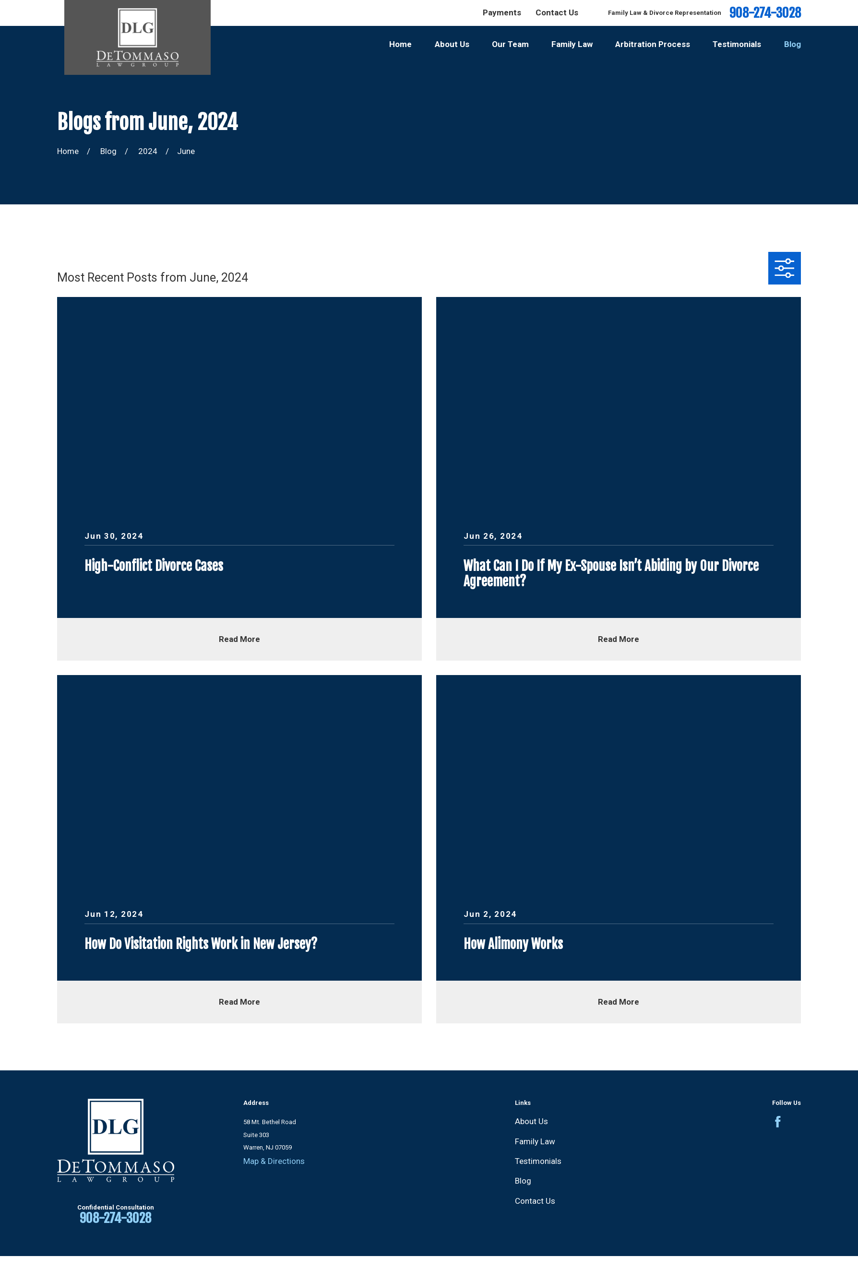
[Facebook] (778, 1121)
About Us (531, 1121)
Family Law (535, 1141)
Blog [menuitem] (792, 44)
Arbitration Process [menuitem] (652, 44)
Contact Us (557, 12)
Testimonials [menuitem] (737, 44)
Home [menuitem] (400, 44)
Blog (523, 1181)
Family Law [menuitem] (572, 44)
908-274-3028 (765, 13)
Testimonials (538, 1161)
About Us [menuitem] (452, 44)
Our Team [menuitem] (510, 44)
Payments (502, 12)
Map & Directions (274, 1161)
